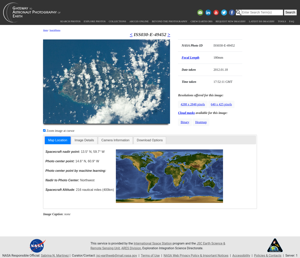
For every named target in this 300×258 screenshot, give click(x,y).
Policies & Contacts (267, 255)
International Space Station (153, 243)
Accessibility (241, 255)
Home (45, 30)
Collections (117, 21)
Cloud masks (186, 113)
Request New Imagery (231, 21)
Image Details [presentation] (84, 140)
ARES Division (131, 248)
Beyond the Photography (169, 21)
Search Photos (70, 21)
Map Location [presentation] (57, 140)
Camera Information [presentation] (115, 140)
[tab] (58, 140)
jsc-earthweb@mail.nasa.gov (116, 255)
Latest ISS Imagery (262, 21)
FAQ (291, 21)
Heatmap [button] (201, 122)
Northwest (69, 180)
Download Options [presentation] (150, 140)
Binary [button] (185, 122)
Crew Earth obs (201, 21)
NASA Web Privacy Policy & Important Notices (196, 255)
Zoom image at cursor (58, 130)
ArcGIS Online (139, 21)
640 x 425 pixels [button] (221, 104)
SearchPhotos (55, 30)
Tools (282, 21)
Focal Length (190, 57)
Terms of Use (150, 255)
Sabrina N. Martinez (55, 255)
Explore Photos (95, 21)
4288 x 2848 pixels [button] (193, 104)
